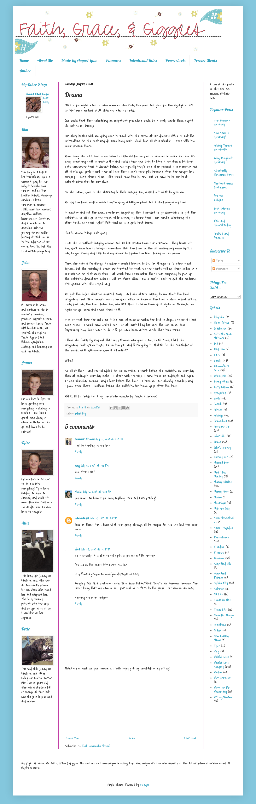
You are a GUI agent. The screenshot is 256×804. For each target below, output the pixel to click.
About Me (45, 60)
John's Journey (222, 447)
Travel (217, 630)
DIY (216, 343)
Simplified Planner (220, 575)
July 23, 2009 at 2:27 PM (95, 549)
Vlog (216, 651)
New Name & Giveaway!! (221, 135)
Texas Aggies (222, 600)
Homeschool (220, 421)
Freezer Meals (205, 60)
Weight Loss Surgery (221, 665)
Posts (218, 261)
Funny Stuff (221, 381)
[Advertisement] (131, 703)
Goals (217, 398)
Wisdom (218, 672)
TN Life (218, 594)
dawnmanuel (82, 518)
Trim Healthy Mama (221, 638)
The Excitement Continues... (223, 185)
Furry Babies (221, 387)
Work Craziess (222, 678)
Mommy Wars (221, 491)
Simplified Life (223, 564)
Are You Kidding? (219, 198)
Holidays (218, 415)
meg (77, 465)
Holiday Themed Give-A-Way (223, 147)
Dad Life (219, 349)
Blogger (144, 785)
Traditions (220, 625)
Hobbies (218, 409)
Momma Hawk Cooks (37, 94)
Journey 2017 (221, 457)
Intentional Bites (143, 60)
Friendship (220, 376)
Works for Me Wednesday (221, 689)
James (217, 442)
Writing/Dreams (223, 697)
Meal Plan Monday (220, 474)
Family (217, 360)
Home (24, 60)
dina (77, 549)
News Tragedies (223, 528)
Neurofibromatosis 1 (224, 520)
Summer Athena (84, 439)
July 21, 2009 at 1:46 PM (95, 465)
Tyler (217, 646)
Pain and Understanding (223, 223)
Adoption (219, 317)
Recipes (219, 552)
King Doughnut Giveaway (223, 160)
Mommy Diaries (223, 482)
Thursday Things (224, 615)
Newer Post (73, 738)
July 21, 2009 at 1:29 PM (109, 439)
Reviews (219, 558)
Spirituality (221, 583)
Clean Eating (221, 323)
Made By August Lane (79, 60)
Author (25, 70)
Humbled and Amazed (221, 236)
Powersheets (175, 60)
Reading (219, 547)
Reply (78, 451)
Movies (218, 497)
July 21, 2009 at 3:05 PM (97, 492)
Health (218, 404)
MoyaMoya (220, 503)
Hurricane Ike (221, 426)
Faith (217, 355)
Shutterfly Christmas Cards (224, 173)
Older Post (190, 738)
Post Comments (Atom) (96, 746)
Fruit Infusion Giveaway (222, 210)
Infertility (80, 414)
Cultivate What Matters (223, 336)
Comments (220, 268)
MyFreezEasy (222, 508)
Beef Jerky (45, 100)
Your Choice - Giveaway (222, 122)
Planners (113, 60)
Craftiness (220, 328)
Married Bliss (221, 462)
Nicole (78, 492)
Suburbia (219, 589)
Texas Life (220, 609)
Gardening (220, 393)
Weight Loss (221, 657)
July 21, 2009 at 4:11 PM (103, 518)
